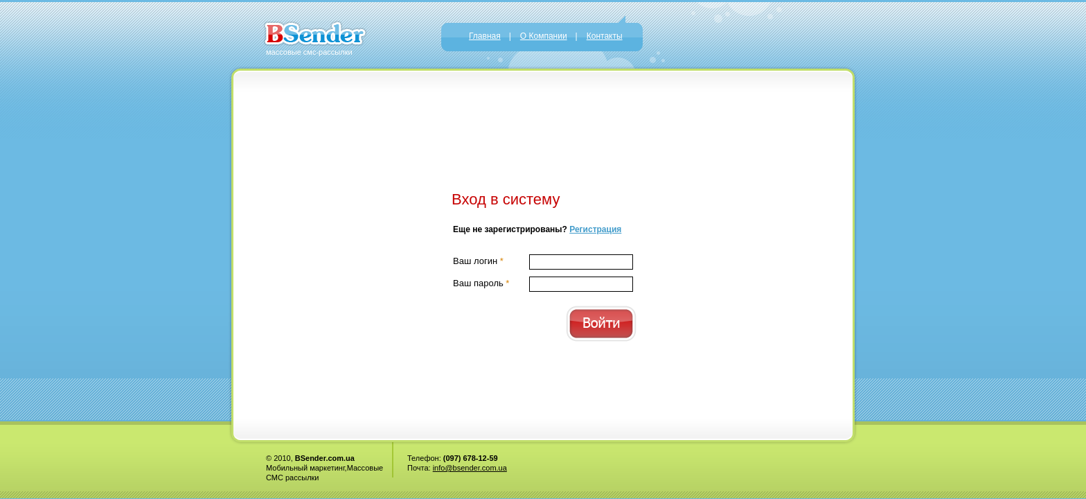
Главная (485, 36)
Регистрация (595, 229)
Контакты (605, 36)
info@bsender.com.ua (470, 468)
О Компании (543, 36)
